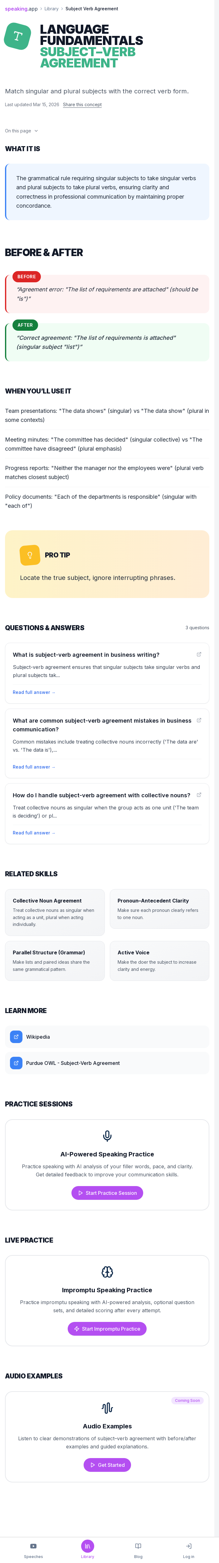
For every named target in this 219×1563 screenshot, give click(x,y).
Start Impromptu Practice (107, 1329)
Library (52, 8)
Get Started (107, 1465)
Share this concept (82, 104)
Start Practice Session (107, 1193)
